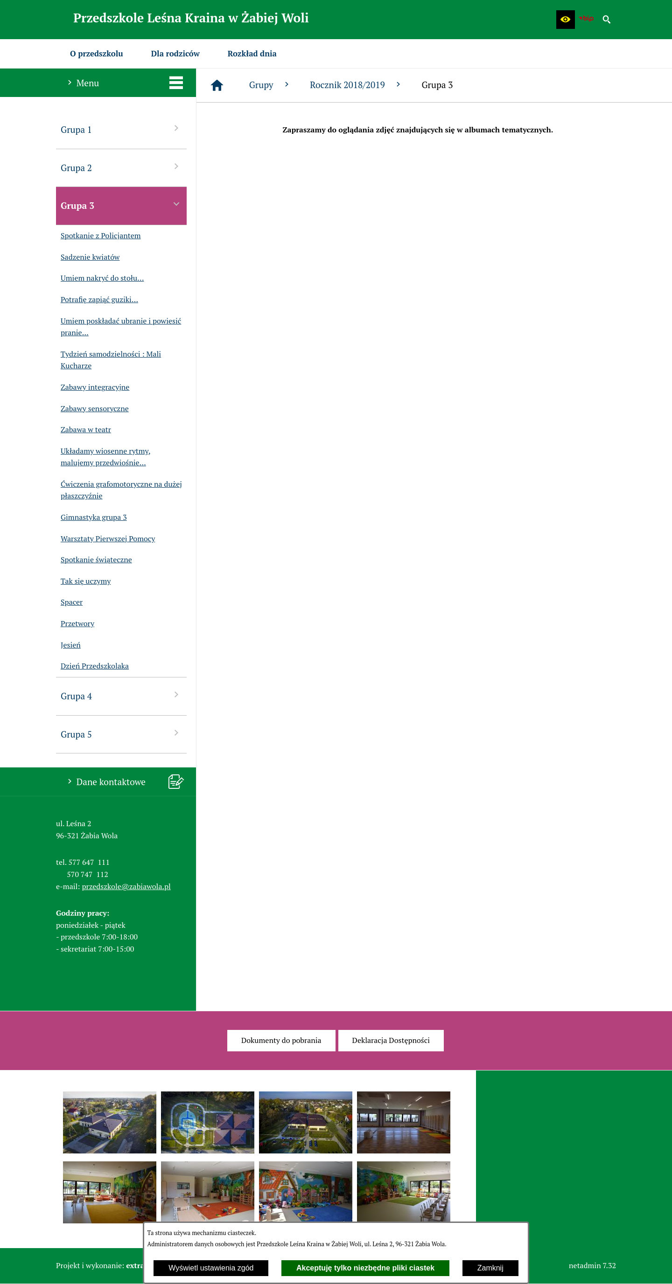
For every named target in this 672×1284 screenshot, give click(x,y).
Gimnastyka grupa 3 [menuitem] (91, 517)
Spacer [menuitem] (69, 602)
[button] (565, 19)
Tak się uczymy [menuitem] (83, 581)
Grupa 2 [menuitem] (121, 167)
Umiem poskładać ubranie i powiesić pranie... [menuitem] (118, 327)
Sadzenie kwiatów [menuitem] (87, 257)
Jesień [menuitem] (68, 645)
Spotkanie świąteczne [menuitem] (94, 560)
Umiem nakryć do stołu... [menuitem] (100, 278)
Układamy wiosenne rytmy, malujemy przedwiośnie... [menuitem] (103, 457)
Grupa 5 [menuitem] (121, 733)
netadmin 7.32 (592, 1265)
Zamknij (490, 1268)
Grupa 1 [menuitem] (121, 129)
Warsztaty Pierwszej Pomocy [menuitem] (105, 539)
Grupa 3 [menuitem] (121, 205)
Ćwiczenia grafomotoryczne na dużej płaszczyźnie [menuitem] (119, 490)
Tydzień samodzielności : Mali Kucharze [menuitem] (108, 360)
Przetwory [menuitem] (75, 624)
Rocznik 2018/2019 (356, 84)
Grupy (270, 84)
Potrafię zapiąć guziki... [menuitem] (97, 300)
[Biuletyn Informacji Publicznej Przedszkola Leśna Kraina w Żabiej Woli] (586, 19)
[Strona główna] (217, 85)
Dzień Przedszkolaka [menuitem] (92, 666)
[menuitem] (96, 53)
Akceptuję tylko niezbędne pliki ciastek (365, 1268)
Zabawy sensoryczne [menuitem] (92, 409)
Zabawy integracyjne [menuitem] (92, 387)
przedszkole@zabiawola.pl (126, 886)
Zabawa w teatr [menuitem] (83, 430)
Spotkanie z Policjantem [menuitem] (98, 236)
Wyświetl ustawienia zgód (210, 1268)
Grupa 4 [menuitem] (121, 695)
